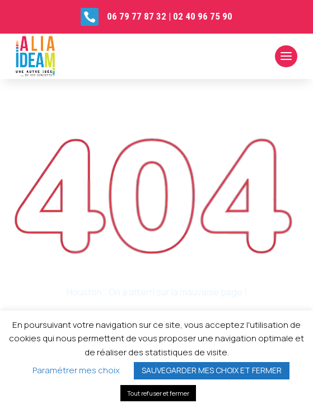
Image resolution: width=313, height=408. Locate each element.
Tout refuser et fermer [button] (158, 393)
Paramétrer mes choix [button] (76, 370)
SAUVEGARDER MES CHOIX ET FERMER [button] (212, 370)
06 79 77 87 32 (136, 16)
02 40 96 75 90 (202, 16)
